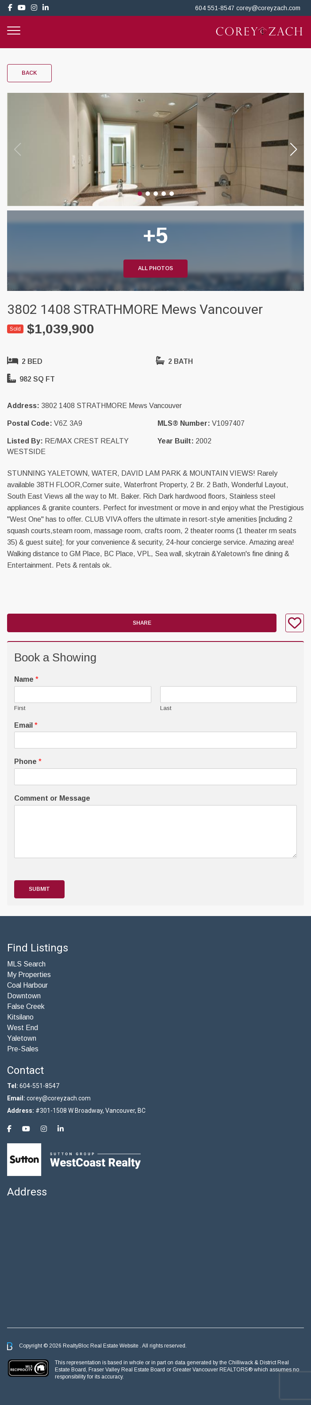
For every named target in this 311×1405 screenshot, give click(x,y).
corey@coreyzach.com (268, 7)
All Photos (155, 268)
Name (26, 679)
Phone (28, 761)
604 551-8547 (214, 7)
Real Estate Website (115, 1346)
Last (165, 708)
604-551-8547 (39, 1085)
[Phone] (155, 776)
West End (22, 1027)
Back (29, 73)
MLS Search (26, 964)
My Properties (29, 974)
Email (26, 725)
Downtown (24, 996)
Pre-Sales (22, 1049)
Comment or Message (52, 798)
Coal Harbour (27, 985)
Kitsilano (20, 1017)
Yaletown (21, 1038)
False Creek (26, 1006)
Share (142, 623)
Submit (39, 889)
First (19, 708)
